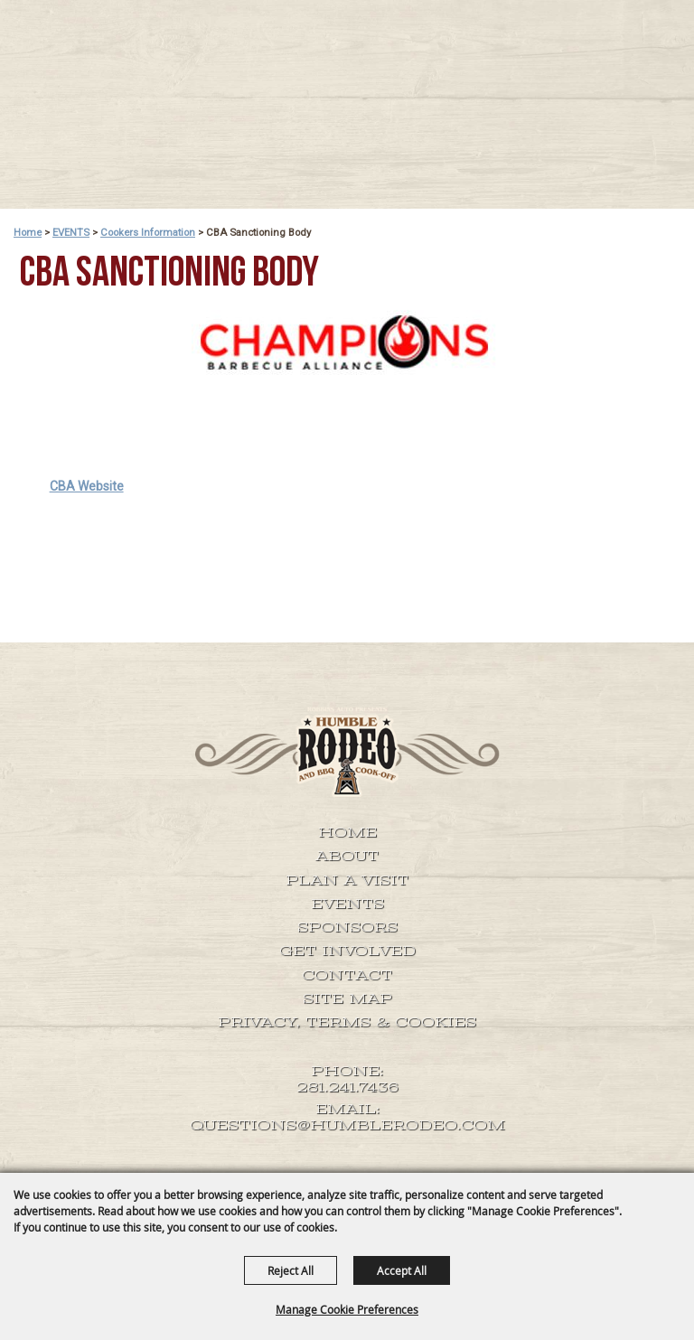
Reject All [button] (290, 1270)
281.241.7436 (347, 1087)
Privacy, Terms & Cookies (347, 1022)
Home (28, 232)
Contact (347, 975)
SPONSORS (347, 927)
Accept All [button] (402, 1270)
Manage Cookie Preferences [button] (347, 1309)
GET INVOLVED (347, 950)
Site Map (347, 998)
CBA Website (87, 486)
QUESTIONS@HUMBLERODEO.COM (347, 1125)
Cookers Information (147, 232)
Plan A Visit (347, 880)
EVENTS (70, 232)
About (347, 856)
